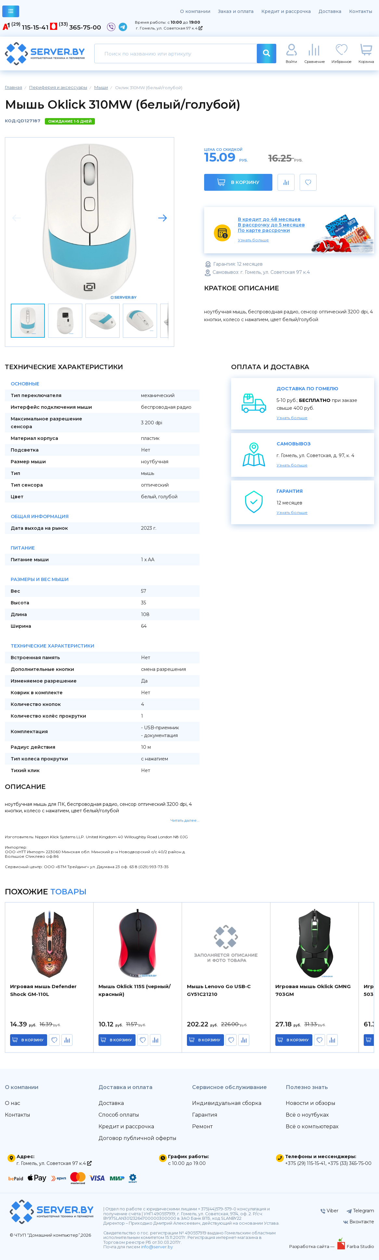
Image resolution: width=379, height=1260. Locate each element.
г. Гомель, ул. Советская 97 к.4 (169, 28)
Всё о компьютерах (312, 1126)
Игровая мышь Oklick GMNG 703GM (313, 990)
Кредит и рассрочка (286, 11)
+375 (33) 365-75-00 (350, 1163)
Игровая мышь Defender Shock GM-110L (43, 990)
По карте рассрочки (264, 230)
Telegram (360, 1211)
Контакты (360, 11)
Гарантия (204, 1115)
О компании (195, 11)
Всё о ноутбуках (307, 1115)
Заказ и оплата (236, 11)
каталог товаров (10, 12)
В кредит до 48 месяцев (269, 219)
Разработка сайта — (312, 1246)
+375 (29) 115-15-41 (305, 1163)
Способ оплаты (118, 1115)
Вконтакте (358, 1222)
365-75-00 (85, 27)
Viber (329, 1211)
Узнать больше (253, 239)
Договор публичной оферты (137, 1138)
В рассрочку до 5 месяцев (271, 225)
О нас (12, 1103)
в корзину (32, 1040)
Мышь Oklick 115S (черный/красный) (134, 990)
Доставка (330, 11)
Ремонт (202, 1126)
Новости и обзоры (310, 1103)
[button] (162, 218)
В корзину (238, 182)
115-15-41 (35, 27)
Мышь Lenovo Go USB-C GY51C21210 (219, 990)
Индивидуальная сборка (226, 1103)
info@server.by (157, 1246)
